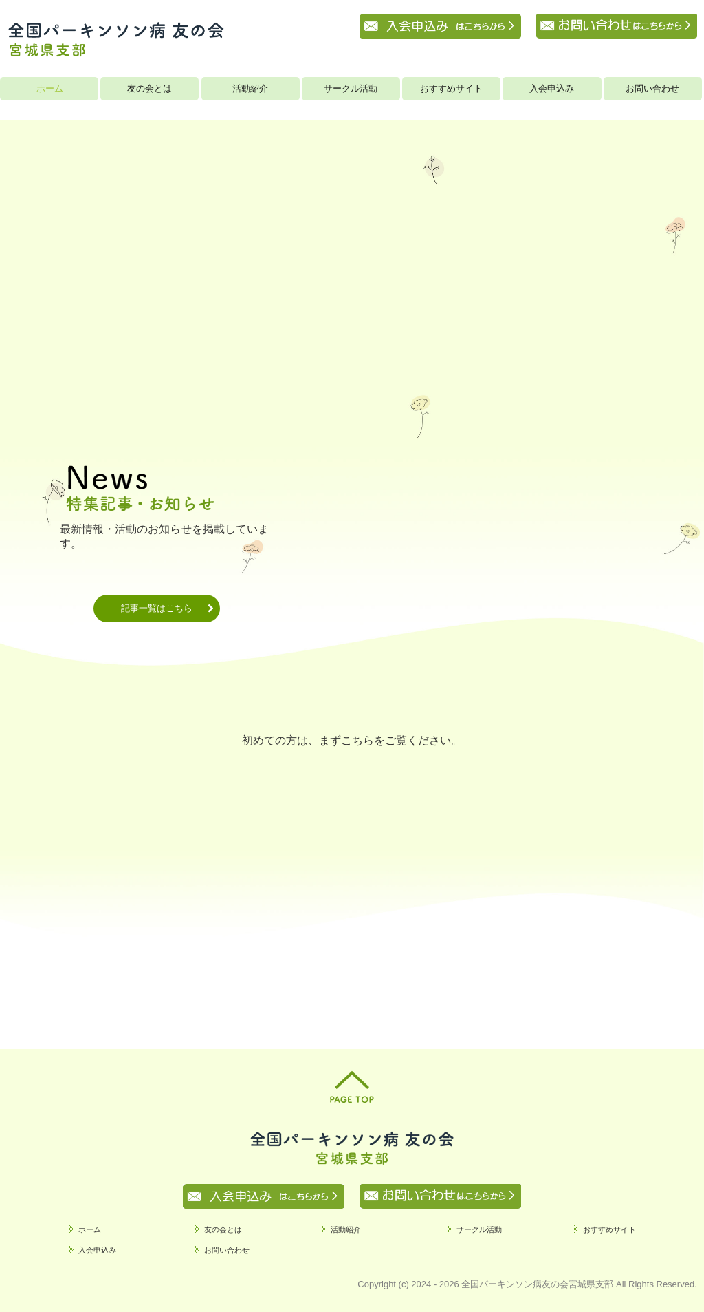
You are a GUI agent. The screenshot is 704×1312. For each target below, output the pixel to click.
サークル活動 (350, 88)
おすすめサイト (451, 88)
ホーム (49, 88)
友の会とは (149, 88)
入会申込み (551, 88)
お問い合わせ (652, 88)
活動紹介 (250, 88)
